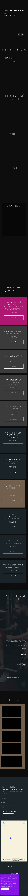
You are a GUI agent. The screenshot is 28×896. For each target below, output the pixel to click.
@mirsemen (8, 640)
